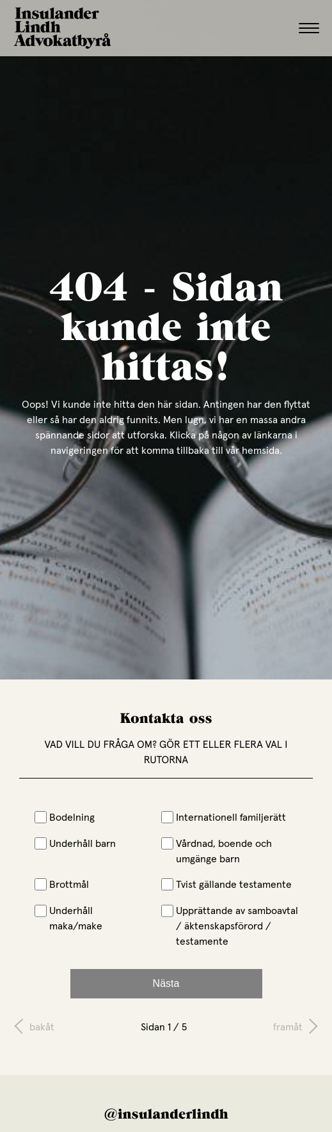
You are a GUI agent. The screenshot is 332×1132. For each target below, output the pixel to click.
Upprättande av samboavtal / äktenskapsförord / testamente (230, 925)
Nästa (166, 983)
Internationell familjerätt (224, 816)
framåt (288, 1026)
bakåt (41, 1026)
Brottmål (62, 884)
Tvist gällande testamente (226, 884)
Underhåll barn (75, 843)
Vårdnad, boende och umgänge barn (217, 851)
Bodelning (65, 816)
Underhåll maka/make (69, 918)
